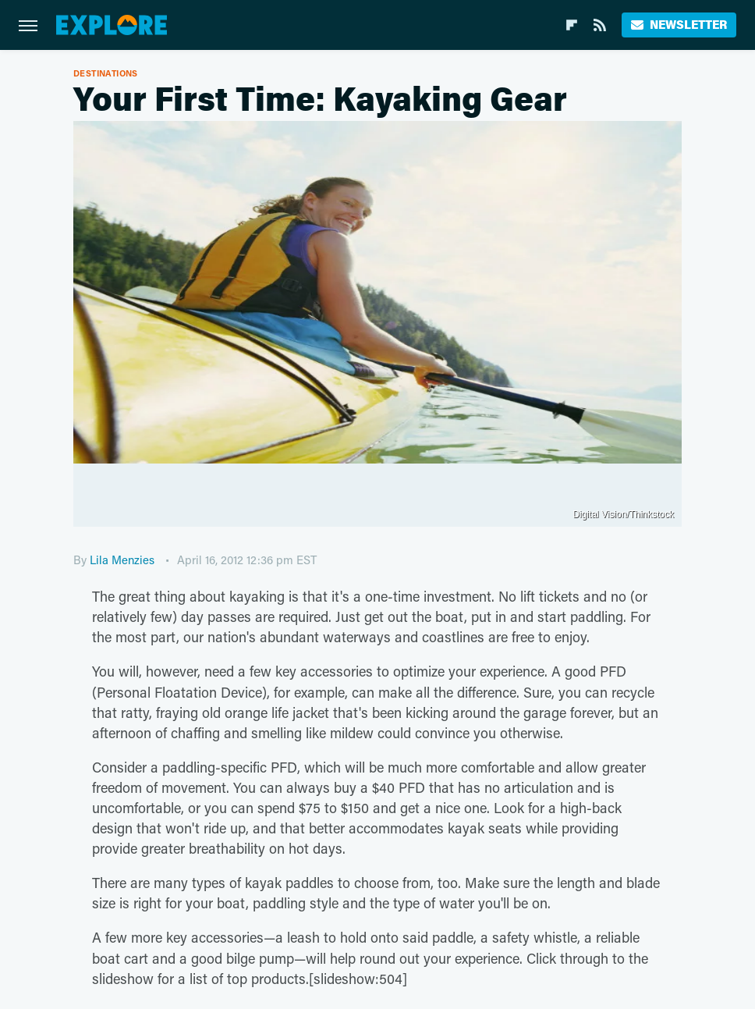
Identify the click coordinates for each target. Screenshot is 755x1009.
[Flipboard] (571, 25)
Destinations (105, 73)
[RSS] (600, 25)
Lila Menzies (122, 559)
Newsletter (679, 24)
